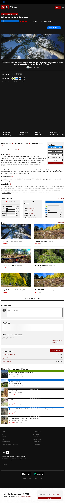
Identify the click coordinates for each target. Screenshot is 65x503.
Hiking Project (36, 436)
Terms (36, 478)
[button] (3, 46)
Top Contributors (6, 441)
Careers (4, 467)
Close (49, 498)
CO (39, 21)
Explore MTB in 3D (54, 27)
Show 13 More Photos (32, 299)
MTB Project (36, 434)
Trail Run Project (37, 439)
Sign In (58, 7)
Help (3, 434)
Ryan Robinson (34, 67)
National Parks (36, 444)
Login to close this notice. (24, 496)
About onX (4, 464)
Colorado (31, 210)
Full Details (60, 198)
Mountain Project (37, 431)
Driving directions (55, 151)
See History (55, 342)
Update (57, 340)
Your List (21, 82)
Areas (34, 21)
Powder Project (36, 441)
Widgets (4, 436)
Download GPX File (55, 154)
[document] (49, 495)
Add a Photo (60, 222)
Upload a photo (55, 160)
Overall (31, 213)
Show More (6, 192)
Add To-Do (15, 82)
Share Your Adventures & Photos (10, 444)
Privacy (40, 478)
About (3, 431)
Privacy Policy (56, 494)
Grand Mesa (47, 21)
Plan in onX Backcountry (55, 147)
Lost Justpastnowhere (8, 354)
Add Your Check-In (56, 350)
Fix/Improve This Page (55, 163)
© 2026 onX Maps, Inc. (28, 478)
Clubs (3, 439)
